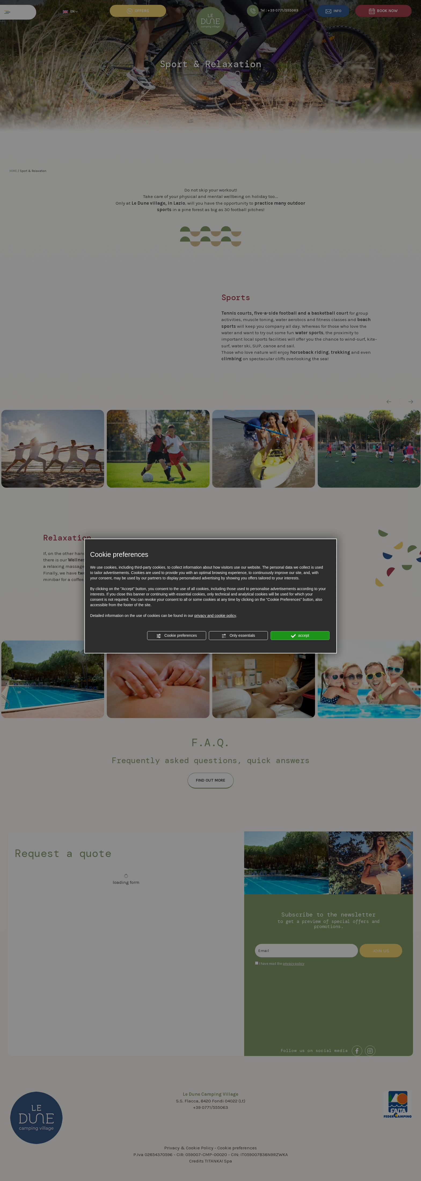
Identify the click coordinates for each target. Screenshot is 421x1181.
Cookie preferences (176, 635)
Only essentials (238, 635)
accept (300, 635)
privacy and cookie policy (215, 615)
